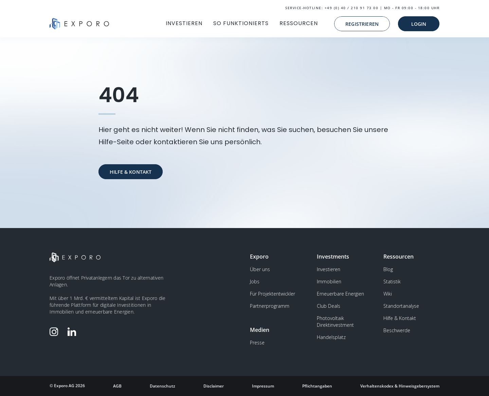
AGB (117, 386)
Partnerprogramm (269, 306)
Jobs (254, 281)
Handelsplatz (331, 337)
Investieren (328, 269)
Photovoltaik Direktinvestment (335, 321)
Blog (388, 269)
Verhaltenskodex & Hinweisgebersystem (399, 386)
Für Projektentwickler (272, 293)
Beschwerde (396, 330)
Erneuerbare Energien (340, 293)
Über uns (260, 269)
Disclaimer (213, 386)
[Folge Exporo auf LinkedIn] (73, 331)
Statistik (392, 281)
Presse (257, 342)
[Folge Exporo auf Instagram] (55, 331)
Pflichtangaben (317, 386)
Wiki (387, 293)
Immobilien (329, 281)
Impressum (263, 386)
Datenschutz (162, 386)
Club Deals (328, 306)
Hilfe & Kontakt (399, 318)
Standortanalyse (401, 306)
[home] (79, 24)
